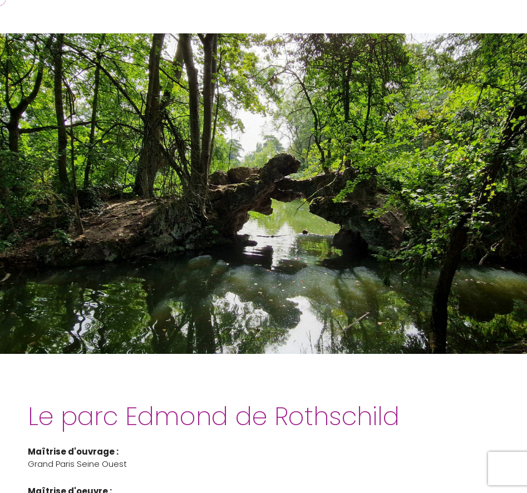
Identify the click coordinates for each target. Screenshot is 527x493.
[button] (506, 17)
